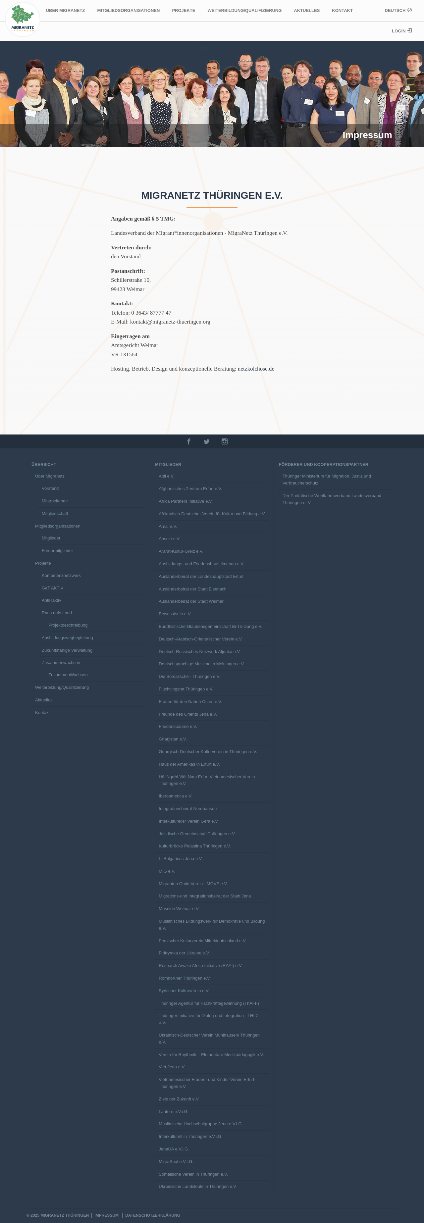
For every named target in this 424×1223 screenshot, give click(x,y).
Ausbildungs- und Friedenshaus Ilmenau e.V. (201, 563)
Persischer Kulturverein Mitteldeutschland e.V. (202, 940)
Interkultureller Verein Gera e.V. (189, 821)
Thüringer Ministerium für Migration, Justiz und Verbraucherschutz (327, 479)
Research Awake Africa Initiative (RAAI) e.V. (200, 965)
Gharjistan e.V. (173, 739)
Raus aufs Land (57, 612)
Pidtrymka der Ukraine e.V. (184, 952)
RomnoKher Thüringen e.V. (185, 978)
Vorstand (50, 488)
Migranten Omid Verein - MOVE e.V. (193, 883)
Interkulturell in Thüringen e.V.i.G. (190, 1136)
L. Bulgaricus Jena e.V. (181, 858)
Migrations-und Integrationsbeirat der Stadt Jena (205, 895)
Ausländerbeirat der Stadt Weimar (191, 601)
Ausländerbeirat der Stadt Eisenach (193, 588)
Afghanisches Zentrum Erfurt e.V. (190, 488)
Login (399, 30)
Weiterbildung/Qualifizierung (244, 10)
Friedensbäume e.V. (178, 726)
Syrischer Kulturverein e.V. (184, 990)
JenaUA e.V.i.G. (174, 1149)
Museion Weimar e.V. (179, 908)
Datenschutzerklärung (152, 1215)
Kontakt (342, 10)
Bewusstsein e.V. (175, 613)
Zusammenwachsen (61, 662)
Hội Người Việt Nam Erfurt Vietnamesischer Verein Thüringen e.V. (207, 780)
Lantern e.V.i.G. (173, 1111)
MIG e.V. (167, 871)
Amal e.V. (168, 526)
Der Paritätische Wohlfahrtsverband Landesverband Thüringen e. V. (332, 499)
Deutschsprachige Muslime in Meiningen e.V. (201, 663)
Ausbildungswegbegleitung (67, 637)
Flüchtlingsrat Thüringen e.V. (186, 689)
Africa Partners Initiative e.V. (186, 501)
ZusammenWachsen (68, 674)
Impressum (106, 1215)
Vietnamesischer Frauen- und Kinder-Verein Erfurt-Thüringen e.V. (207, 1083)
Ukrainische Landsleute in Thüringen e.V (197, 1186)
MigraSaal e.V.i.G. (176, 1161)
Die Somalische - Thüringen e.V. (189, 676)
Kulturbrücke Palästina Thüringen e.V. (195, 845)
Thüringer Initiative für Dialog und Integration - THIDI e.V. (209, 1019)
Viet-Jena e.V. (172, 1066)
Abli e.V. (166, 476)
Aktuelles (307, 10)
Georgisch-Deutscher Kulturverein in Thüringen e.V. (208, 751)
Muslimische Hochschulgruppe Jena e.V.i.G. (201, 1123)
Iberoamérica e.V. (175, 795)
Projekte (183, 10)
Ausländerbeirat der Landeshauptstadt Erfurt (201, 576)
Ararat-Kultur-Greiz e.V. (181, 551)
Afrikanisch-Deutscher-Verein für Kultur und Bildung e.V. (212, 513)
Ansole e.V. (169, 538)
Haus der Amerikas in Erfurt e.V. (189, 764)
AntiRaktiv (51, 600)
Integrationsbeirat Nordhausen (188, 808)
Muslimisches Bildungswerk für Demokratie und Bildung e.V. (212, 925)
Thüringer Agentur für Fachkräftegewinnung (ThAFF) (209, 1003)
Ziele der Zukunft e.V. (179, 1098)
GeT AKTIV (53, 588)
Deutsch (396, 10)
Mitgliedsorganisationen (128, 10)
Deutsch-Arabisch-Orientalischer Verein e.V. (200, 639)
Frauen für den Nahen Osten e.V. (190, 701)
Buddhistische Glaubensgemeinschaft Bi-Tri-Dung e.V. (210, 626)
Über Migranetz (65, 10)
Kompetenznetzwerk (61, 575)
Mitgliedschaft (55, 513)
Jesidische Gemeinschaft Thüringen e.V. (197, 833)
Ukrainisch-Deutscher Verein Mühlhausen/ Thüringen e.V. (209, 1039)
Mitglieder (51, 537)
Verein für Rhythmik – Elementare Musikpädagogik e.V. (211, 1054)
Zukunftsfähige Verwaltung (67, 650)
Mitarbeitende (55, 500)
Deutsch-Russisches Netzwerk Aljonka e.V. (199, 651)
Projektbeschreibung (68, 625)
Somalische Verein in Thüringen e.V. (193, 1174)
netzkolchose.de (256, 369)
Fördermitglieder (57, 550)
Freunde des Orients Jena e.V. (188, 714)
